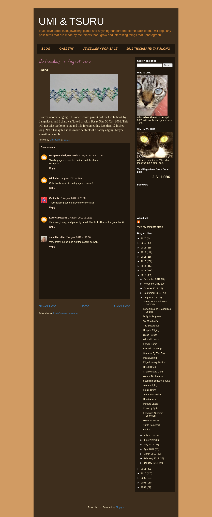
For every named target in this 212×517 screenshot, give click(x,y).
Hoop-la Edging (151, 330)
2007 (144, 487)
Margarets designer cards (63, 155)
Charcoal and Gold (153, 371)
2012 (144, 275)
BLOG (45, 48)
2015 (144, 261)
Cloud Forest (150, 335)
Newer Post (47, 306)
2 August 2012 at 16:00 (78, 237)
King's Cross (149, 390)
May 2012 (149, 444)
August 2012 (151, 297)
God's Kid (54, 198)
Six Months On (151, 321)
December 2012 (152, 279)
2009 (144, 478)
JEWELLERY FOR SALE (100, 48)
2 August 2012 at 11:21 (80, 217)
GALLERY (66, 48)
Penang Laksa (150, 403)
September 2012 (153, 293)
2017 (144, 252)
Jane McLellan (57, 237)
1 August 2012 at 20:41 (71, 178)
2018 (144, 247)
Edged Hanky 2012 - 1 (154, 362)
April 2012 (149, 449)
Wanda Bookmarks (153, 376)
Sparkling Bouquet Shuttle (156, 380)
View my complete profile (150, 227)
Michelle (53, 178)
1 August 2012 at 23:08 (73, 198)
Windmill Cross (151, 339)
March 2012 (150, 453)
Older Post (122, 306)
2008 (144, 482)
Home (84, 306)
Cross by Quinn (151, 408)
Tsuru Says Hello (152, 394)
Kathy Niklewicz (58, 217)
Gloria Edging (150, 385)
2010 (144, 473)
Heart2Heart (149, 367)
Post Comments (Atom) (65, 313)
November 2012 (152, 283)
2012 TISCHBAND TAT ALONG (148, 48)
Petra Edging (150, 357)
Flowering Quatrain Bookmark (153, 414)
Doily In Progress (152, 316)
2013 (144, 270)
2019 (144, 243)
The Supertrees (151, 325)
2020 (144, 238)
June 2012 (149, 440)
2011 (144, 468)
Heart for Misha (151, 420)
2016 (144, 256)
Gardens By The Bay (154, 353)
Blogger (120, 507)
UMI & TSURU (71, 21)
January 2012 (151, 463)
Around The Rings (152, 348)
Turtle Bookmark (151, 425)
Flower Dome (150, 344)
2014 (144, 266)
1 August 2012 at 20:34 (91, 155)
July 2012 (149, 435)
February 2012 (152, 458)
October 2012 (151, 288)
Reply (52, 168)
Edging (146, 429)
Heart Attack (149, 399)
